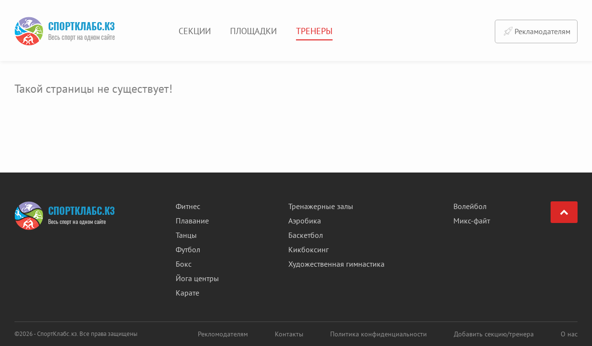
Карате (187, 292)
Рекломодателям (223, 334)
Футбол (188, 249)
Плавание (192, 220)
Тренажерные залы (320, 206)
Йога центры (197, 278)
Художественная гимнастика (336, 264)
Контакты (289, 334)
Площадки (253, 31)
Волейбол (470, 206)
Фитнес (188, 206)
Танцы (186, 235)
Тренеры (314, 31)
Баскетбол (305, 235)
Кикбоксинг (308, 249)
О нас (569, 334)
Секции (195, 31)
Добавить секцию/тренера (494, 334)
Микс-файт (471, 220)
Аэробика (304, 220)
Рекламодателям (536, 31)
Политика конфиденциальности (378, 334)
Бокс (184, 264)
